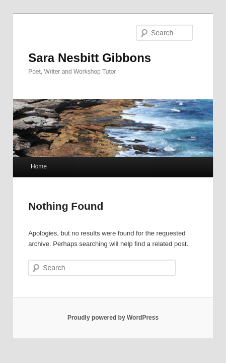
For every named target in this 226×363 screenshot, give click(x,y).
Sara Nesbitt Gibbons (78, 43)
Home (28, 159)
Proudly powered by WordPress (113, 311)
